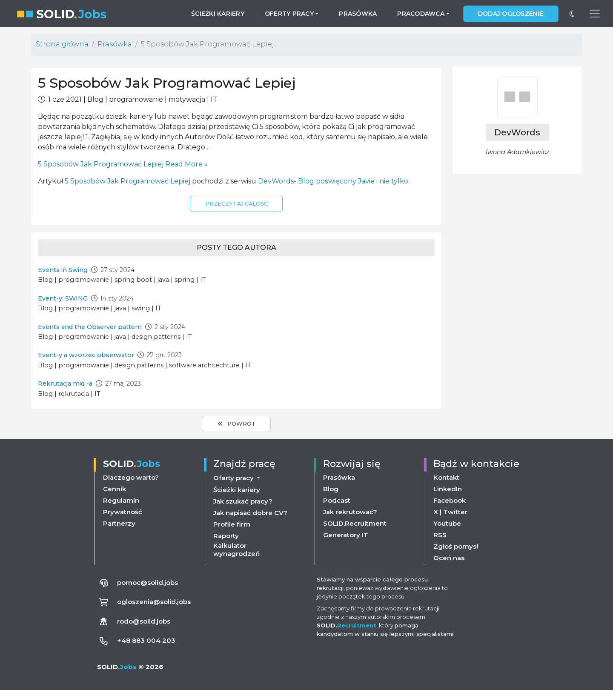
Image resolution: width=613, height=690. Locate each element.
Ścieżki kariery (217, 13)
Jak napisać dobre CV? (250, 513)
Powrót (236, 423)
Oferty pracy (234, 478)
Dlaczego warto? (131, 477)
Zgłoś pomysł (455, 546)
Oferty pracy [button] (289, 13)
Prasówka (358, 13)
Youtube (447, 523)
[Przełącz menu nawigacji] (594, 14)
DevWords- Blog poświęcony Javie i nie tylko (333, 181)
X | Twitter (450, 512)
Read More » (123, 164)
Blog (330, 489)
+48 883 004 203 (146, 640)
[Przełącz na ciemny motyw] (572, 13)
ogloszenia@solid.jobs (154, 602)
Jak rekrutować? (350, 512)
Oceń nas (448, 558)
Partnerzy (119, 523)
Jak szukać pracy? (242, 501)
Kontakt (446, 477)
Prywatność (122, 512)
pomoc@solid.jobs (147, 582)
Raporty (226, 536)
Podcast (336, 500)
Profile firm (231, 524)
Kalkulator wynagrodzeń (236, 549)
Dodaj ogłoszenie (511, 13)
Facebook (449, 500)
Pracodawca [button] (420, 13)
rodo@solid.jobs (143, 621)
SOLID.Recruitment (355, 523)
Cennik (114, 489)
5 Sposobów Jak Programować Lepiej (127, 181)
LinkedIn (447, 489)
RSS (440, 535)
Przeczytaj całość (236, 203)
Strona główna (62, 44)
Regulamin (121, 500)
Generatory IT (345, 535)
